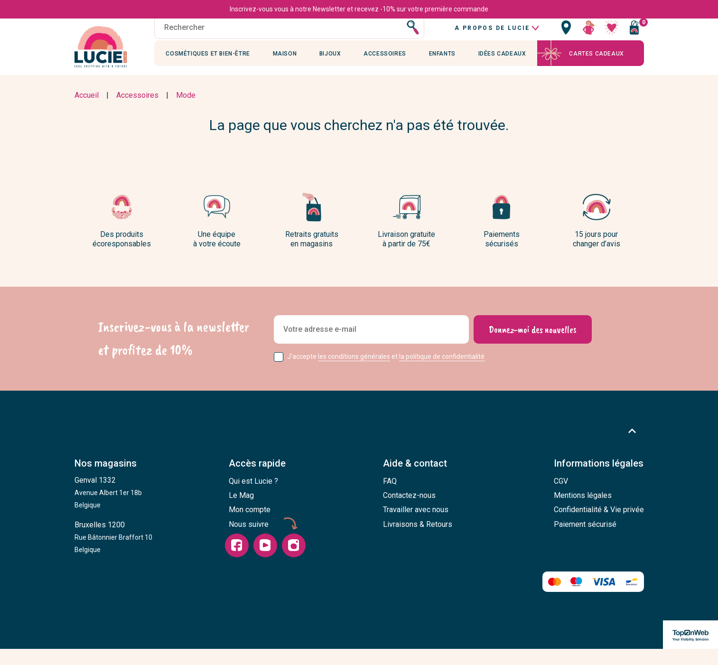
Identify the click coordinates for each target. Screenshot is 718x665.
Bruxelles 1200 (113, 553)
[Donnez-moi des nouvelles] (533, 346)
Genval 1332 (108, 508)
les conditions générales (354, 373)
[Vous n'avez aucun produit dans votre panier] (634, 37)
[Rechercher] (289, 37)
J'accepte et (386, 373)
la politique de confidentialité (442, 373)
